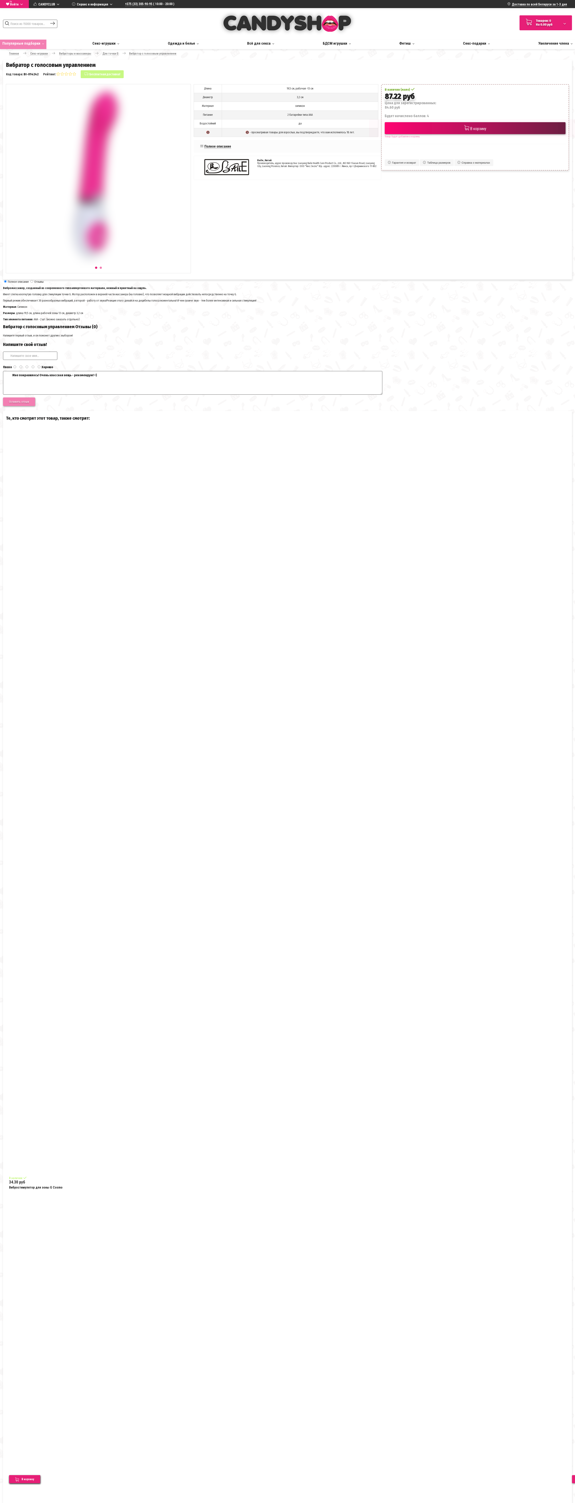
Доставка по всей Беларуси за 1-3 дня (539, 4)
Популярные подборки (23, 43)
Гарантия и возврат (402, 162)
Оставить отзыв (19, 402)
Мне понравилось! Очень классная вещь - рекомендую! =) (192, 383)
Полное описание (217, 146)
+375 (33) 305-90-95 (138, 4)
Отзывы (39, 282)
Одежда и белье (183, 43)
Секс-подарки (476, 43)
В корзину (475, 128)
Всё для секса (260, 43)
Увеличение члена (555, 43)
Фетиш (406, 43)
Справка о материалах (474, 162)
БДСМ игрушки (337, 43)
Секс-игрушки (105, 43)
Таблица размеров (436, 162)
